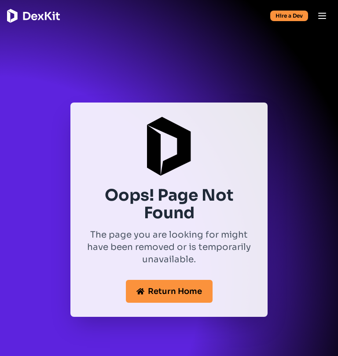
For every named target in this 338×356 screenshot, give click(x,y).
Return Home (169, 291)
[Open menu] (322, 16)
